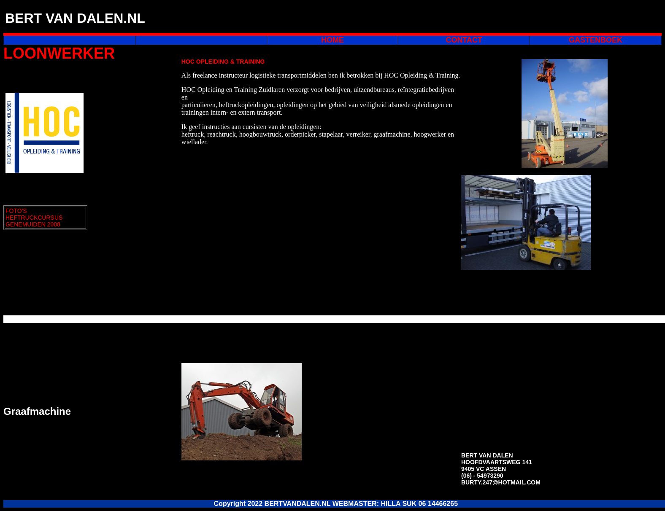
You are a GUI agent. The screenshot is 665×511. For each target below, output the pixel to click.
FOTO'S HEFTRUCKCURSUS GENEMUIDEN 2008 (33, 217)
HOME (332, 40)
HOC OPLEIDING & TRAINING (223, 61)
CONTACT (464, 40)
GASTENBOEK (595, 40)
